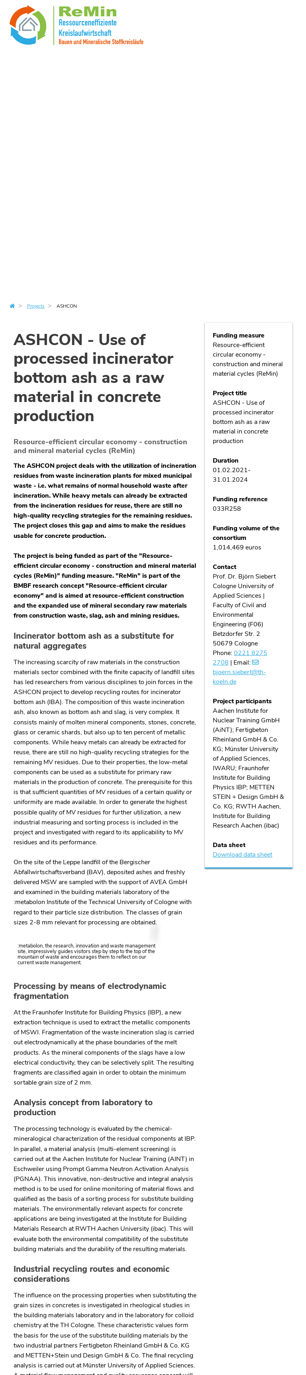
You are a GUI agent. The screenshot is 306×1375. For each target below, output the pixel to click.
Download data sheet (242, 854)
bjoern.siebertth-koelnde (239, 677)
